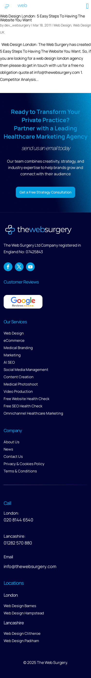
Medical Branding (18, 347)
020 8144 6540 (18, 520)
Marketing (12, 355)
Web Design (14, 333)
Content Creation (18, 376)
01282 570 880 (18, 543)
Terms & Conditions (20, 471)
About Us (11, 441)
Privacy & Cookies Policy (24, 463)
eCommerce (14, 340)
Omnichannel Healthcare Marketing (33, 413)
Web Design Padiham (21, 640)
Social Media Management (26, 369)
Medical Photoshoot (21, 384)
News (8, 449)
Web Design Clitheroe (22, 633)
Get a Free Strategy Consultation (45, 192)
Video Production (18, 391)
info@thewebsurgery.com (30, 566)
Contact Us (13, 456)
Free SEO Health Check (23, 406)
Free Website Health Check (26, 398)
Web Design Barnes (20, 605)
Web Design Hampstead (24, 613)
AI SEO (9, 362)
